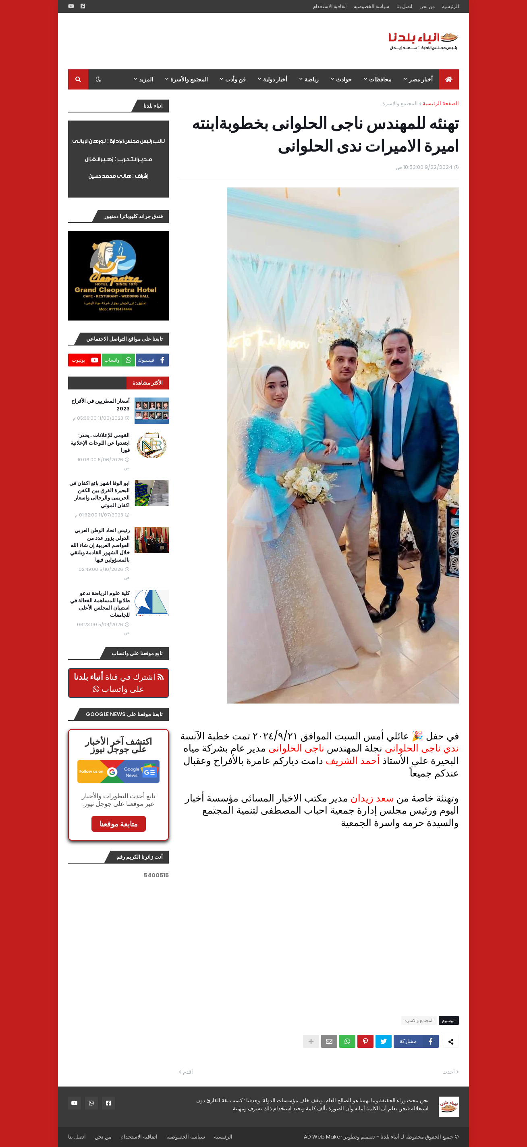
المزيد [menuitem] (146, 79)
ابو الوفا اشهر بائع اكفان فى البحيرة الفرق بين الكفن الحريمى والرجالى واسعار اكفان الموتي (99, 494)
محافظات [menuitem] (380, 79)
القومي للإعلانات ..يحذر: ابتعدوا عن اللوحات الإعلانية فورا (100, 443)
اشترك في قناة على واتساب (119, 683)
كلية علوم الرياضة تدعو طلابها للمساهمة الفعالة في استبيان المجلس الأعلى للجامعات (100, 604)
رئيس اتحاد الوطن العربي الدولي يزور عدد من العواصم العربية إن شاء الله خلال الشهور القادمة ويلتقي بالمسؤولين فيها (100, 545)
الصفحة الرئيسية (441, 103)
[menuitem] (449, 79)
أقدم (188, 1072)
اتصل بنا (404, 6)
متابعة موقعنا (119, 824)
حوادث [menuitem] (344, 79)
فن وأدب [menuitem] (235, 79)
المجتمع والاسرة (400, 103)
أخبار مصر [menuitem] (421, 79)
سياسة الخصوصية (371, 6)
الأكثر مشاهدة (148, 383)
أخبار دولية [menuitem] (275, 79)
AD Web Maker (323, 1137)
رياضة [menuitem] (312, 79)
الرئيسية (450, 6)
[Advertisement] (214, 41)
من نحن (427, 6)
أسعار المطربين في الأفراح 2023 (100, 405)
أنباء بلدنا (390, 1137)
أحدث (448, 1072)
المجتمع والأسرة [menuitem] (189, 79)
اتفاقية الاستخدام (329, 6)
